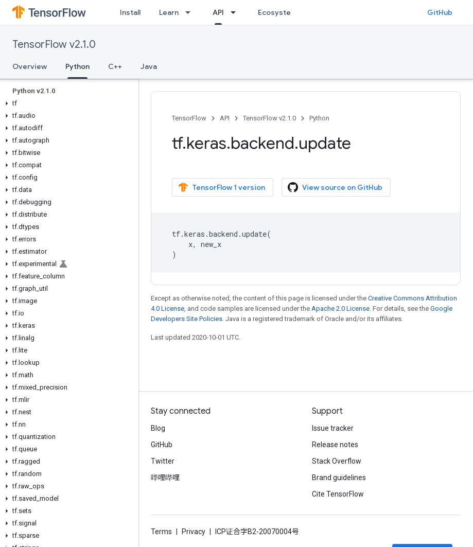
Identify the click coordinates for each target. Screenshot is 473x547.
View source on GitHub (335, 187)
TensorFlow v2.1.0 (54, 44)
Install (130, 12)
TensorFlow (189, 118)
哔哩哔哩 (165, 477)
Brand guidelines (339, 477)
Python (319, 118)
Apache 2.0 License (340, 308)
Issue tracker (333, 428)
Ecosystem (277, 12)
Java (149, 66)
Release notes (335, 444)
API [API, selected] (218, 12)
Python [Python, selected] (77, 66)
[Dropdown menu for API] (236, 12)
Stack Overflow (336, 461)
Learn (169, 12)
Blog (158, 428)
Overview (29, 66)
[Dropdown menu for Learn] (191, 12)
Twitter (162, 461)
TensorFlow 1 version (221, 187)
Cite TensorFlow (338, 494)
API (225, 118)
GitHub (439, 12)
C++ (115, 66)
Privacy (193, 531)
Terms (161, 531)
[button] (67, 103)
